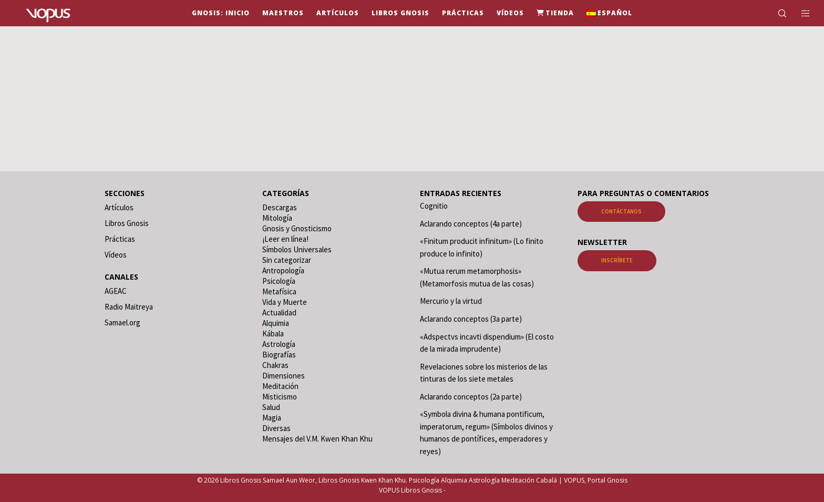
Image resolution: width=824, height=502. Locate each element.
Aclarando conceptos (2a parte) (471, 397)
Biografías (279, 355)
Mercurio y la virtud (451, 301)
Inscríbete (617, 260)
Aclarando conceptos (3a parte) (471, 319)
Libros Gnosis (127, 223)
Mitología (277, 218)
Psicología (278, 281)
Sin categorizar (286, 260)
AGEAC (116, 291)
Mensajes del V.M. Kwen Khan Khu (317, 439)
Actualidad (279, 312)
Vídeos (116, 255)
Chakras (275, 365)
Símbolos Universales (297, 249)
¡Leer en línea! (285, 239)
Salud (271, 407)
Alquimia (275, 323)
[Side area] (799, 13)
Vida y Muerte (284, 302)
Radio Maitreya (129, 307)
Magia (271, 418)
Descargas (279, 207)
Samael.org (122, 322)
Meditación (280, 386)
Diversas (276, 428)
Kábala (273, 334)
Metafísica (279, 291)
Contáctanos (621, 211)
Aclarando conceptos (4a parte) (471, 224)
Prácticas (120, 239)
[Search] (775, 13)
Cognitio (434, 206)
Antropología (283, 270)
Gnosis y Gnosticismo (297, 228)
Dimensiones (283, 376)
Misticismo (279, 397)
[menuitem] (609, 13)
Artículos (119, 207)
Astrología (278, 344)
